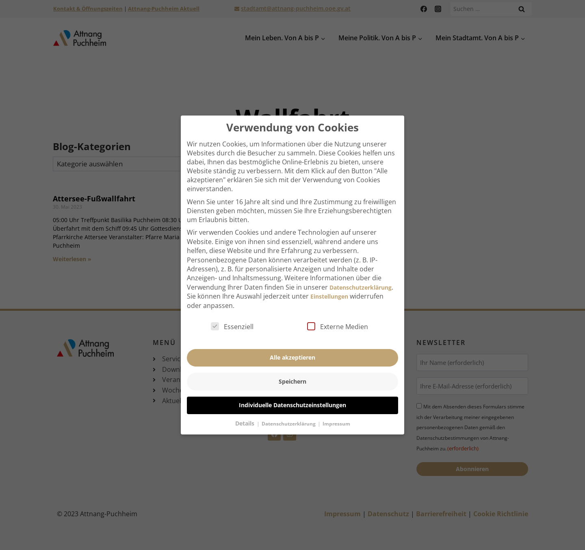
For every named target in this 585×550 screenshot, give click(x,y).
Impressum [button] (336, 411)
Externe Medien (337, 314)
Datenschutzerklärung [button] (289, 411)
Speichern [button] (292, 369)
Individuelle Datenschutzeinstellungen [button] (292, 392)
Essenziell (232, 314)
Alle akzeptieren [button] (292, 345)
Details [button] (245, 411)
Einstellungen (329, 284)
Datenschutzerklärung (360, 275)
